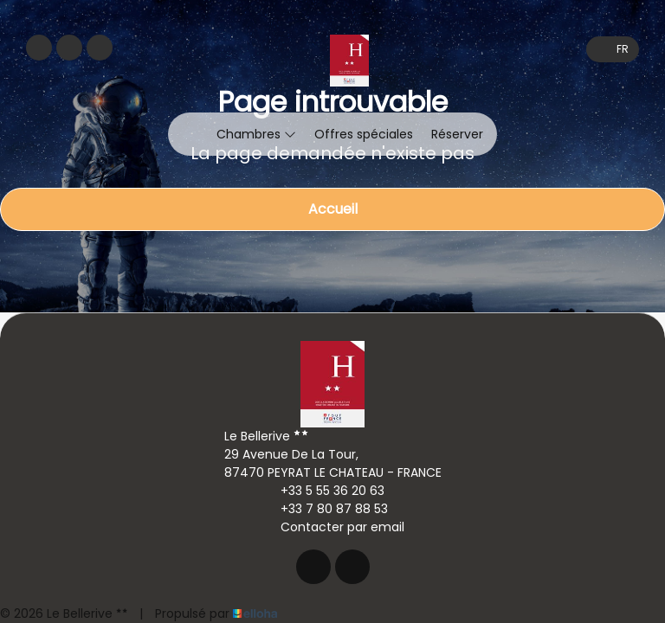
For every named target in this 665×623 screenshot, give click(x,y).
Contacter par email (332, 527)
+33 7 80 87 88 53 (324, 508)
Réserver (457, 134)
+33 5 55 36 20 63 (322, 490)
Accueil (333, 209)
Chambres (256, 134)
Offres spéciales (363, 134)
